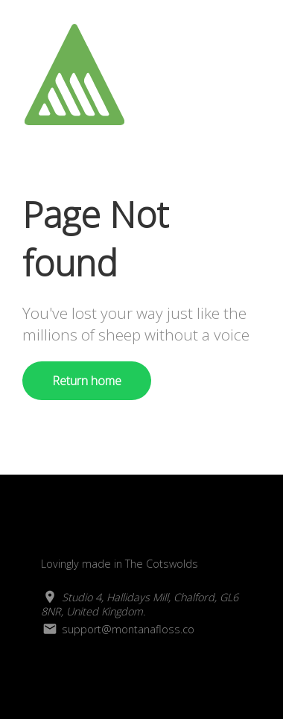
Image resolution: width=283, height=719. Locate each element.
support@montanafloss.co (117, 629)
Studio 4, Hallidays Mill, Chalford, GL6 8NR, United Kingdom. (139, 604)
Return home (86, 381)
